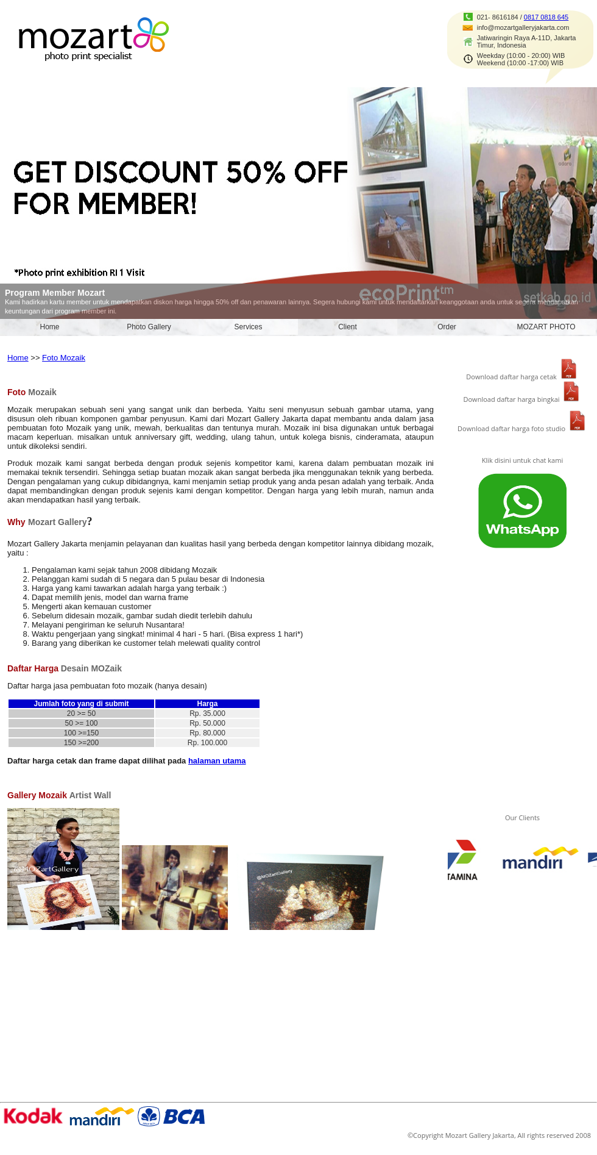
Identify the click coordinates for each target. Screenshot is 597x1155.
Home (49, 327)
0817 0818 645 (546, 17)
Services (248, 327)
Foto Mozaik (63, 357)
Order (446, 327)
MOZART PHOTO (546, 327)
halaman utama (217, 760)
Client (347, 327)
